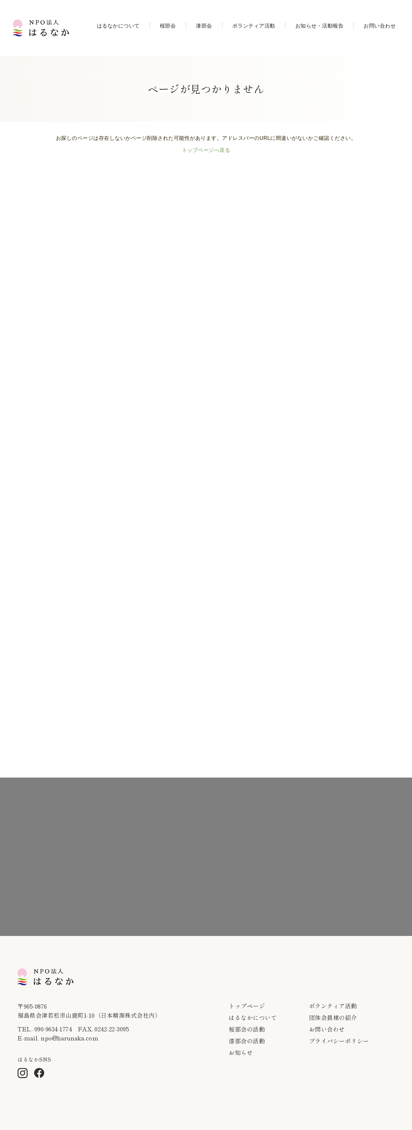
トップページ (247, 1005)
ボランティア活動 (253, 26)
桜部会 (168, 26)
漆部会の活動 (247, 1041)
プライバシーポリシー (339, 1041)
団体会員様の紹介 (333, 1017)
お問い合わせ (380, 26)
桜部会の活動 (247, 1029)
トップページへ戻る (206, 150)
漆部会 (204, 26)
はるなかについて (118, 26)
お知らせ (241, 1052)
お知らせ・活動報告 (319, 26)
